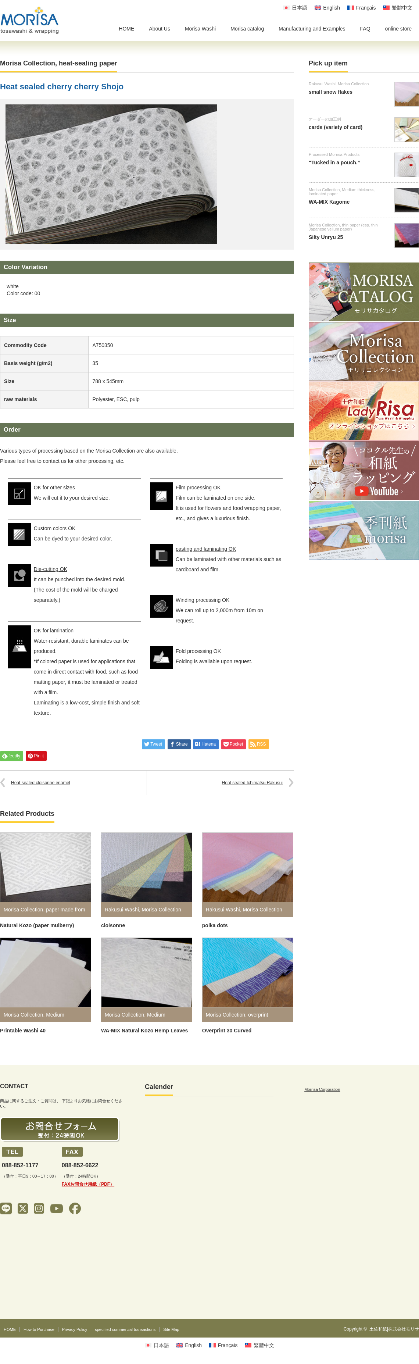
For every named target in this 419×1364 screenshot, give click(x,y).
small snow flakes (330, 92)
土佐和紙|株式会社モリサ (394, 1329)
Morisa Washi (200, 29)
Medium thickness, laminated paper (342, 192)
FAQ (365, 29)
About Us (159, 29)
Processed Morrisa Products (334, 154)
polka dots (215, 925)
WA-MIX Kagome (329, 202)
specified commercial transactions (125, 1329)
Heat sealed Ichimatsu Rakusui (252, 782)
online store (398, 29)
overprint (258, 1015)
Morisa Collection (27, 63)
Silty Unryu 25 (326, 237)
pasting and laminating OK (206, 549)
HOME (126, 29)
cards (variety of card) (335, 127)
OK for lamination (54, 630)
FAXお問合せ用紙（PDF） (88, 1184)
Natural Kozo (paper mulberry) (37, 925)
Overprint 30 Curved (227, 1030)
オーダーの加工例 (325, 119)
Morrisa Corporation (322, 1089)
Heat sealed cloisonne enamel (40, 782)
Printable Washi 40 (23, 1030)
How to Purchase (39, 1329)
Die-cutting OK (50, 569)
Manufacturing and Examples (312, 29)
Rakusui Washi (122, 910)
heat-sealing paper (88, 63)
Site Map (171, 1329)
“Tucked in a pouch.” (334, 162)
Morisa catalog (247, 29)
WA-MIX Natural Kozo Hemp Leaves (144, 1030)
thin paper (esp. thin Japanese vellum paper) (343, 227)
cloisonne (113, 925)
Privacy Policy (74, 1329)
